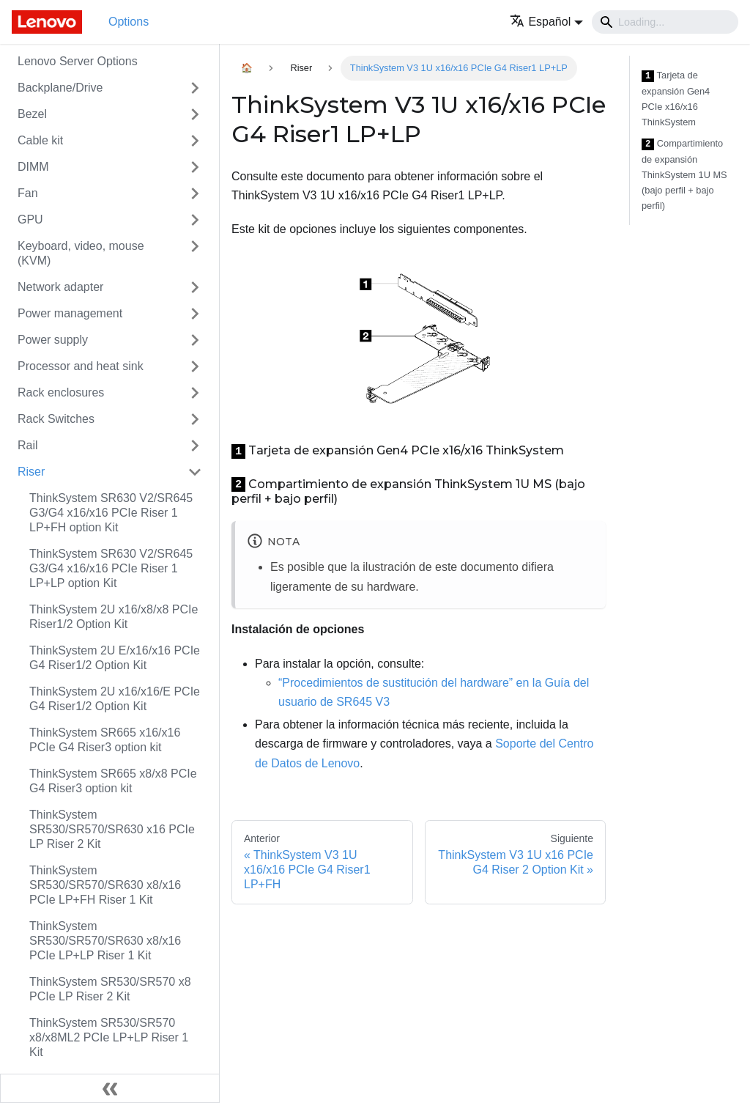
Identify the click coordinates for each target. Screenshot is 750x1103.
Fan (28, 193)
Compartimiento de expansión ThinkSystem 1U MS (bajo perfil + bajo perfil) (684, 174)
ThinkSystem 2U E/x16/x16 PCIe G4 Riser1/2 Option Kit (114, 657)
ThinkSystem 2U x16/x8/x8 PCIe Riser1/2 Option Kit (113, 616)
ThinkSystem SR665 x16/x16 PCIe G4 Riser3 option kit (104, 739)
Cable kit (40, 140)
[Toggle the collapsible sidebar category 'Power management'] (195, 313)
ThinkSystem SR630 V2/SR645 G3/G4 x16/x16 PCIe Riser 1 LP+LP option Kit (111, 568)
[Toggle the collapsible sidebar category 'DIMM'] (195, 167)
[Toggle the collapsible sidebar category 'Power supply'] (195, 340)
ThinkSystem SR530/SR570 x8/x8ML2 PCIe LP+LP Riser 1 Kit (108, 1037)
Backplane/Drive (60, 87)
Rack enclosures (61, 392)
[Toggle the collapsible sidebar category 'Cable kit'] (195, 140)
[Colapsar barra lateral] (110, 1088)
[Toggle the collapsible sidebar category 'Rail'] (195, 445)
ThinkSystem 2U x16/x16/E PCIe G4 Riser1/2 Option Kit (114, 698)
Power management (70, 313)
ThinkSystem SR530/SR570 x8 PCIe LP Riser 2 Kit (110, 989)
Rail (28, 445)
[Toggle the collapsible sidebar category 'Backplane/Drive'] (195, 88)
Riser (31, 471)
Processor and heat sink (81, 366)
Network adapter (60, 287)
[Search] (665, 22)
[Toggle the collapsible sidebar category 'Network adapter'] (195, 287)
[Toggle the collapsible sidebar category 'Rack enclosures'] (195, 393)
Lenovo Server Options (78, 61)
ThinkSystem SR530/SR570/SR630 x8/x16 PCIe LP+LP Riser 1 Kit (105, 941)
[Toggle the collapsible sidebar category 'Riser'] (195, 472)
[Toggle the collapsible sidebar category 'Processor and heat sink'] (195, 366)
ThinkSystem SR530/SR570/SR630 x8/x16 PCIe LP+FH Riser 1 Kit (105, 885)
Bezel (32, 114)
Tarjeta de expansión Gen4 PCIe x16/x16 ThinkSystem (676, 99)
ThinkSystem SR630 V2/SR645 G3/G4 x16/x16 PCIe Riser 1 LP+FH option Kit (111, 513)
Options (128, 21)
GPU (30, 219)
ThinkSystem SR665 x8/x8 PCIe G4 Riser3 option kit (113, 780)
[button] (546, 21)
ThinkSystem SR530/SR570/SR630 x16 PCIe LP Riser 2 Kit (112, 829)
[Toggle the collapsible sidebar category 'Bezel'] (195, 114)
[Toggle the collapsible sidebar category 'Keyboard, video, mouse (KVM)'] (195, 254)
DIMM (33, 167)
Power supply (53, 339)
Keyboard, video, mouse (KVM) (81, 253)
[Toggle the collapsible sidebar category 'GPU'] (195, 220)
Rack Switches (56, 419)
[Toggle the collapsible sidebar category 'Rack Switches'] (195, 419)
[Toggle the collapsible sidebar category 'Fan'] (195, 193)
